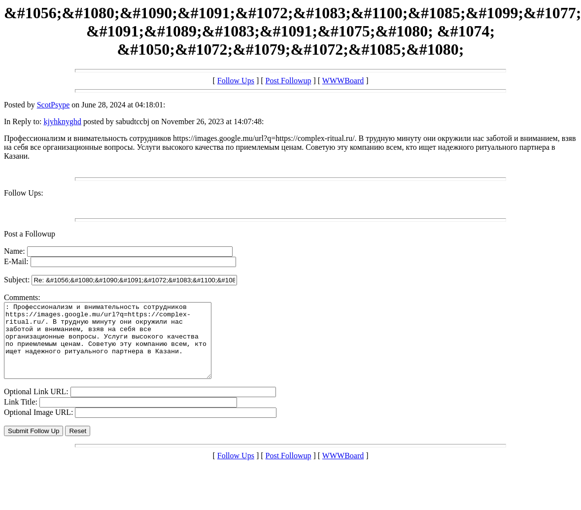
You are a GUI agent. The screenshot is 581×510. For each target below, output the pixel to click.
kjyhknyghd (62, 121)
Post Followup (288, 80)
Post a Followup (29, 234)
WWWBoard (343, 80)
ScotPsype (53, 105)
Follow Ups (235, 80)
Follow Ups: (23, 193)
